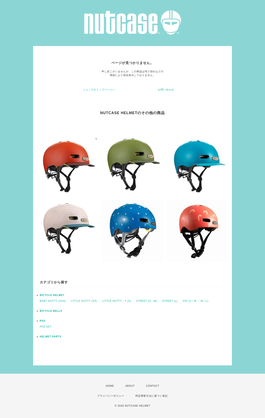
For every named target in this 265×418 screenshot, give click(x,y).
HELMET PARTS (50, 336)
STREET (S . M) (146, 301)
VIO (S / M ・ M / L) (195, 301)
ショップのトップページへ (99, 89)
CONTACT (152, 385)
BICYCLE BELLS (51, 310)
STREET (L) (170, 301)
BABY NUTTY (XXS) (53, 301)
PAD (42, 320)
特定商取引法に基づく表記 (151, 395)
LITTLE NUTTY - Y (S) (116, 301)
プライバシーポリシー (110, 395)
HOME (110, 385)
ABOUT (130, 385)
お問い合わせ (166, 89)
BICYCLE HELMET (52, 295)
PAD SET (46, 326)
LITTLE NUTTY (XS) (84, 301)
